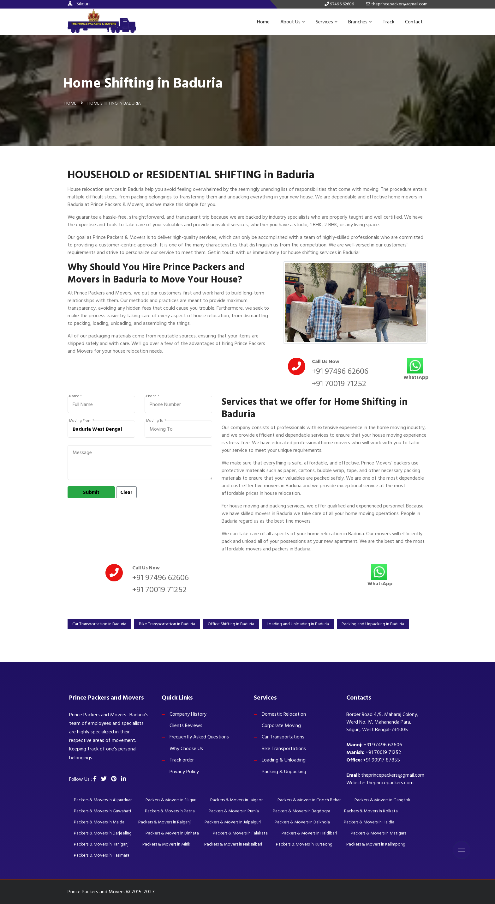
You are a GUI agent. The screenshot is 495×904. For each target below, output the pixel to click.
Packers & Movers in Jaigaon (237, 800)
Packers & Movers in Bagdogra (301, 811)
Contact (414, 22)
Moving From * (81, 420)
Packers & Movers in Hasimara (101, 855)
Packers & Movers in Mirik (166, 844)
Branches (360, 22)
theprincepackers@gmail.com (392, 775)
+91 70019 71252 (339, 383)
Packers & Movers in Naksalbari (233, 844)
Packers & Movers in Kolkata (371, 811)
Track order (182, 760)
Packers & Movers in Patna (170, 811)
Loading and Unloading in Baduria (298, 624)
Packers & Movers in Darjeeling (103, 833)
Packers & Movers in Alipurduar (103, 800)
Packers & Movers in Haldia (369, 822)
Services (326, 22)
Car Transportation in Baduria (99, 624)
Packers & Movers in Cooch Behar (309, 800)
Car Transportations (283, 737)
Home (263, 22)
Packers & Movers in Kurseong (304, 844)
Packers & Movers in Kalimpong (375, 844)
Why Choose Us (186, 748)
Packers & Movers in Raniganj (101, 844)
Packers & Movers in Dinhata (172, 833)
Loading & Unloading (284, 760)
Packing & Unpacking (284, 771)
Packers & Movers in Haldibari (309, 833)
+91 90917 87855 (381, 760)
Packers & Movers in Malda (99, 822)
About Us (292, 22)
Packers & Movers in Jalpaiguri (233, 822)
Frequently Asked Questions (199, 737)
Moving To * (156, 420)
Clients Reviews (186, 725)
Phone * (152, 396)
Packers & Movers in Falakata (240, 833)
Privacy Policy (184, 771)
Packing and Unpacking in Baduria (373, 624)
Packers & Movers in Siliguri (171, 800)
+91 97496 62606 (340, 371)
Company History (188, 714)
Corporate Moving (281, 725)
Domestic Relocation (284, 714)
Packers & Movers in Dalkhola (302, 822)
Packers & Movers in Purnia (234, 811)
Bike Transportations (284, 748)
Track (388, 22)
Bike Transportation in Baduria (167, 624)
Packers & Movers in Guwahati (102, 811)
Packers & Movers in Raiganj (164, 822)
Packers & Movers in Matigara (379, 833)
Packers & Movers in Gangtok (382, 800)
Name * (75, 396)
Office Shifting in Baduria (231, 624)
